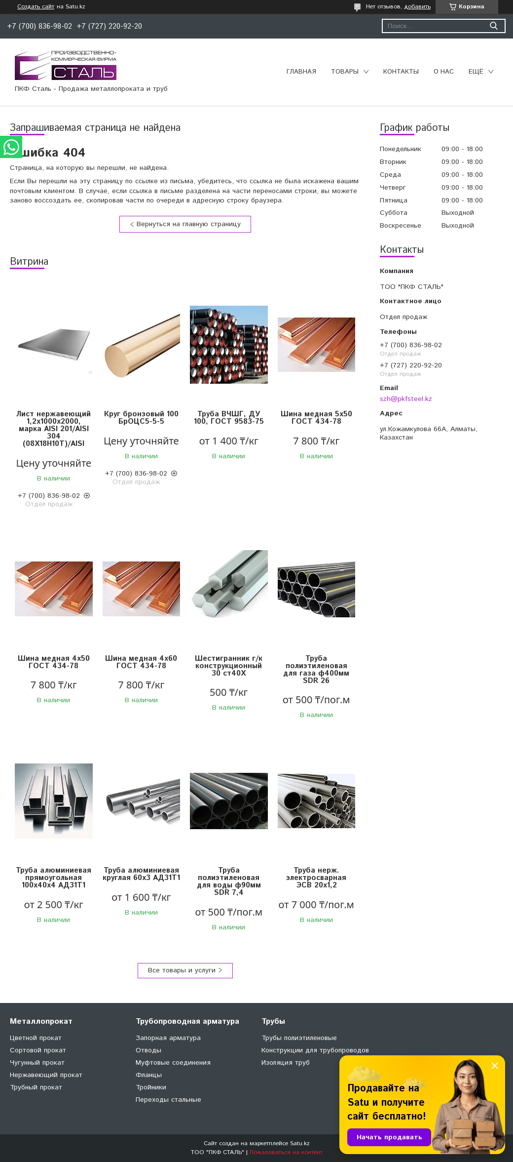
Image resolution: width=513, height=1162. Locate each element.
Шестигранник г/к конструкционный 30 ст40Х (228, 666)
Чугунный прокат (37, 1063)
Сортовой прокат (38, 1050)
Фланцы (149, 1075)
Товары (345, 72)
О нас (444, 72)
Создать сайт (35, 6)
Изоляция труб (285, 1063)
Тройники (151, 1087)
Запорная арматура (168, 1038)
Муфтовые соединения (173, 1063)
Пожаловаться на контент (286, 1152)
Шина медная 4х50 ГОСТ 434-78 (54, 662)
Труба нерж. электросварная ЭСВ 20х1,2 (316, 878)
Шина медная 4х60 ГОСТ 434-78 (141, 662)
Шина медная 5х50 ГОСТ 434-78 (316, 417)
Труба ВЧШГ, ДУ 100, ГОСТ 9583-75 (229, 417)
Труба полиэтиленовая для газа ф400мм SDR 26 (316, 669)
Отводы (148, 1050)
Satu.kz (300, 1143)
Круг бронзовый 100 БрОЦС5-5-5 (141, 417)
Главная (301, 72)
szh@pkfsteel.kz (406, 399)
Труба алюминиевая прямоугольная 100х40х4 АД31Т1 (53, 878)
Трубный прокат (36, 1087)
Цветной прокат (36, 1038)
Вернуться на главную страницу (189, 224)
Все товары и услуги (182, 970)
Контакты (401, 72)
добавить (417, 6)
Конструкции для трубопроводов (315, 1050)
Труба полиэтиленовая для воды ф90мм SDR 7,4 (229, 881)
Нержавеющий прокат (46, 1075)
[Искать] (493, 26)
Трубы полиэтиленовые (299, 1038)
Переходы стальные (168, 1100)
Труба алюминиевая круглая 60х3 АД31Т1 (141, 874)
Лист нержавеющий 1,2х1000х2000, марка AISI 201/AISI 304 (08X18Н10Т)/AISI (53, 428)
